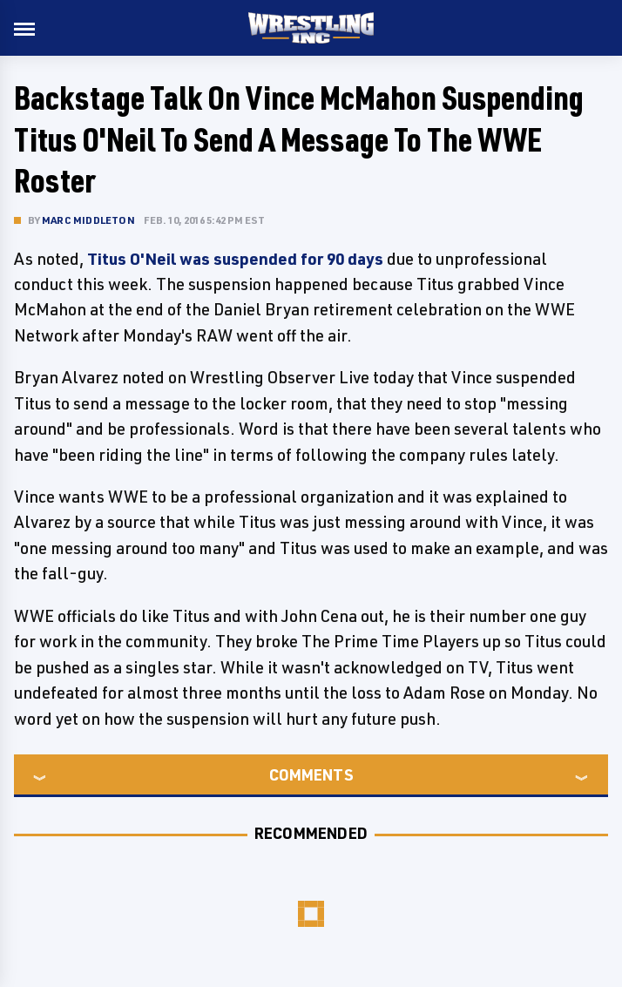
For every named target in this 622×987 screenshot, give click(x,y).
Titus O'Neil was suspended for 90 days (235, 258)
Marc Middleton (88, 219)
